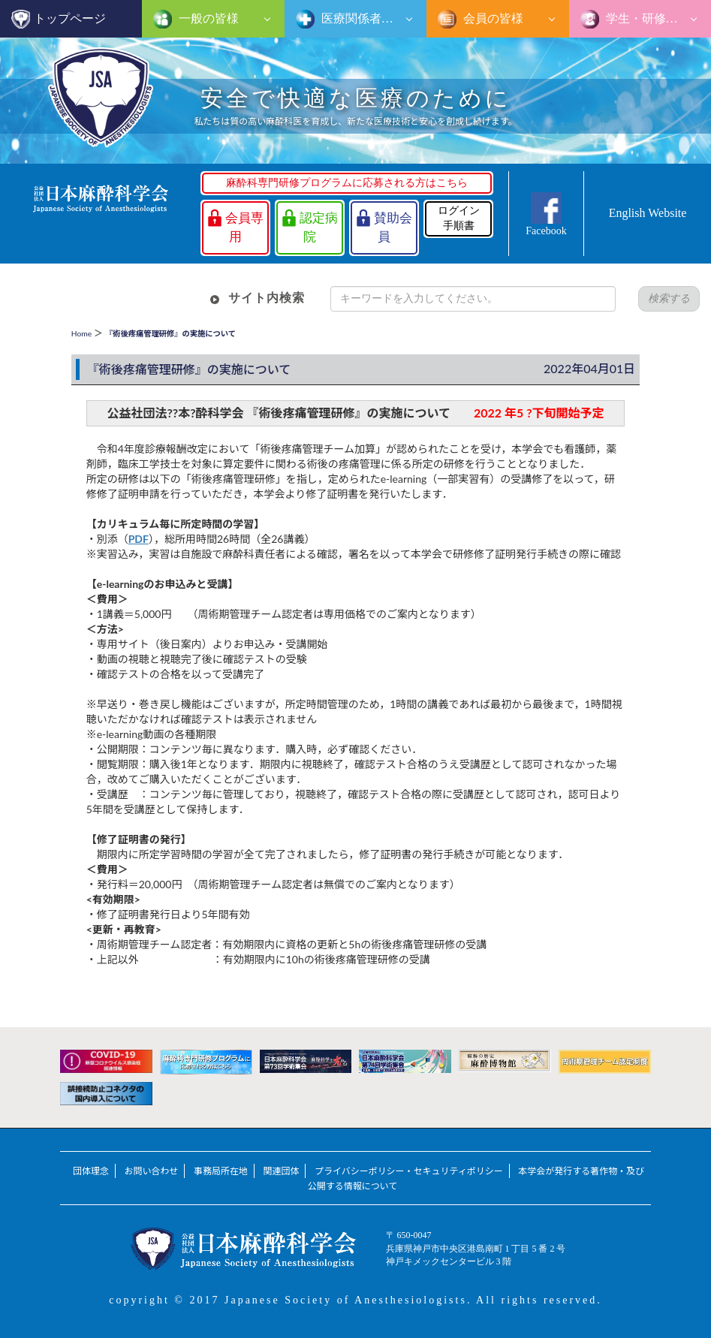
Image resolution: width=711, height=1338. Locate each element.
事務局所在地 (221, 1171)
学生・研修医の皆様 (657, 18)
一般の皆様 (207, 18)
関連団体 (281, 1171)
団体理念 (91, 1171)
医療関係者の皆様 (367, 18)
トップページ (70, 18)
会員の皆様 (491, 18)
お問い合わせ (151, 1171)
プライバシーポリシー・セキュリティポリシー (409, 1171)
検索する (669, 298)
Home (81, 333)
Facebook (546, 231)
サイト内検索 (266, 297)
